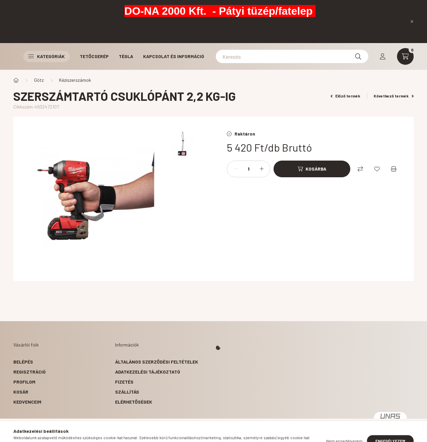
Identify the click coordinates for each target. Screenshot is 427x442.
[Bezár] (412, 21)
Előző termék (346, 95)
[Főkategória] (16, 80)
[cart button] (405, 56)
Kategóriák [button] (46, 56)
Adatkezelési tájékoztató (147, 372)
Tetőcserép (94, 56)
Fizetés (124, 382)
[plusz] (262, 169)
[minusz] (236, 169)
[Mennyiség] (248, 169)
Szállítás (127, 392)
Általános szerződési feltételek (156, 362)
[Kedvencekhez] (377, 169)
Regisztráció (29, 372)
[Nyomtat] (393, 169)
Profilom (24, 382)
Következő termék (394, 95)
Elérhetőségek (133, 402)
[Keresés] (292, 56)
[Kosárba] (312, 169)
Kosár (20, 392)
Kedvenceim (27, 402)
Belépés (23, 362)
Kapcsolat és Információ (173, 56)
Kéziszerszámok (75, 80)
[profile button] (382, 56)
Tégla (126, 56)
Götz (39, 80)
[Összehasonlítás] (360, 169)
